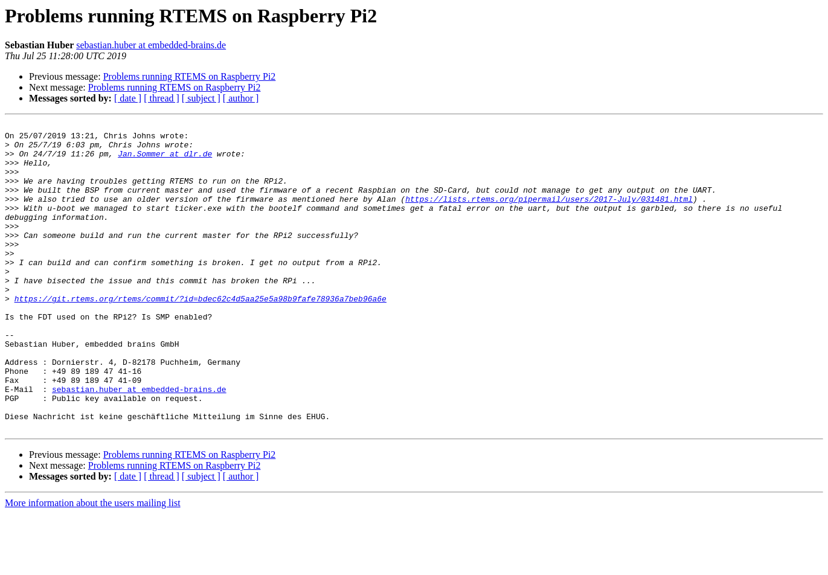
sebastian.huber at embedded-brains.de (151, 45)
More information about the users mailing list (93, 564)
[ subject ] (201, 98)
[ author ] (241, 98)
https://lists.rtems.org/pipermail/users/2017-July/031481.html (549, 215)
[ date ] (127, 98)
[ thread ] (161, 98)
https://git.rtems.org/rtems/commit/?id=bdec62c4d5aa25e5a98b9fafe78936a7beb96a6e (200, 334)
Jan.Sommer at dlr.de (165, 160)
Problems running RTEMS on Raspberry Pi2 (189, 76)
